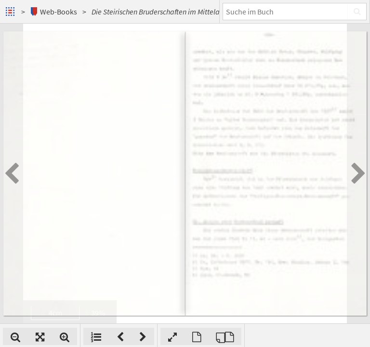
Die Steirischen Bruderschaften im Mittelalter (161, 11)
